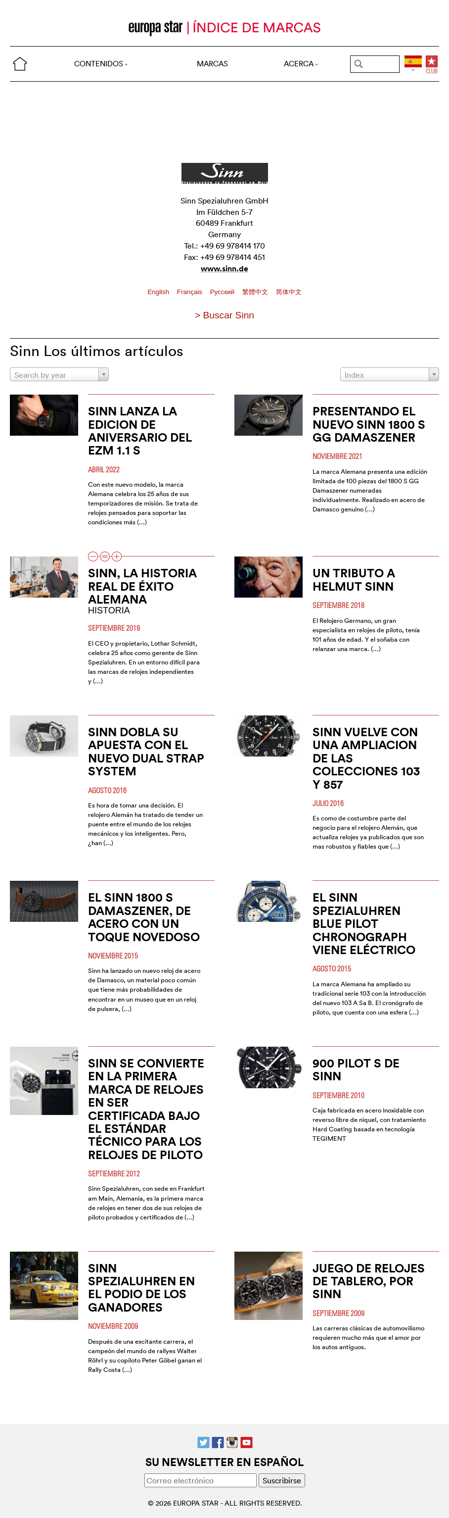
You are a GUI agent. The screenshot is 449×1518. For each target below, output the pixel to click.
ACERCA (301, 63)
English (159, 292)
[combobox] (59, 374)
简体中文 (289, 292)
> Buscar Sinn (224, 315)
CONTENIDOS (101, 63)
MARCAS (212, 63)
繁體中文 (256, 292)
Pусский (223, 292)
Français (190, 292)
